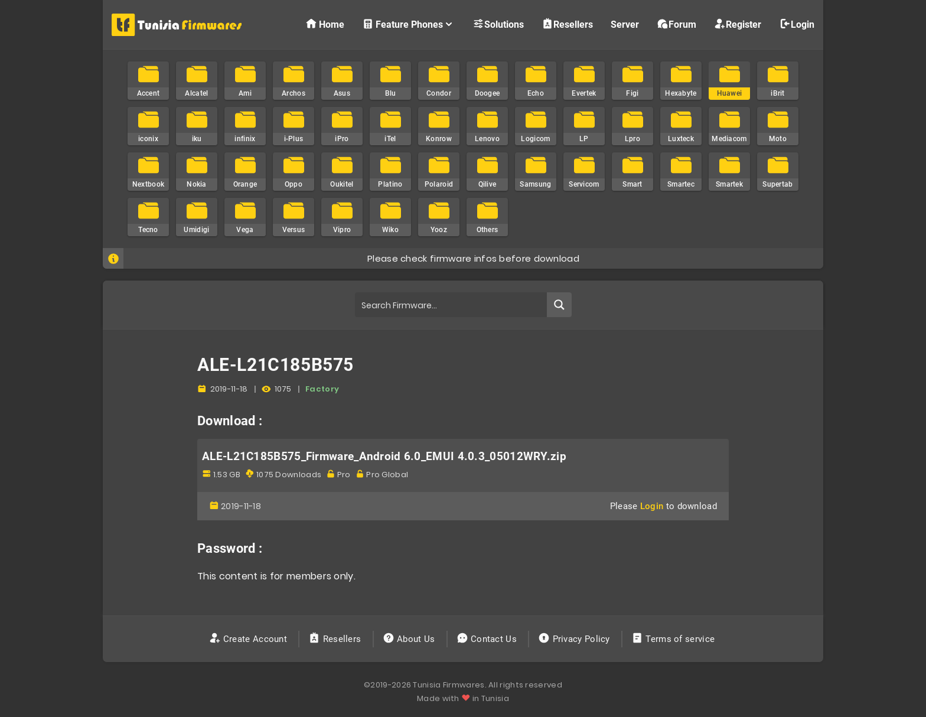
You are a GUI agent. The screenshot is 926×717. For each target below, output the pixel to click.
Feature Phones (408, 24)
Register (737, 24)
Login (796, 24)
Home (324, 24)
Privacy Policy (575, 639)
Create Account (249, 639)
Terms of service (674, 639)
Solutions (498, 24)
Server (625, 24)
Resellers (567, 24)
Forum (676, 24)
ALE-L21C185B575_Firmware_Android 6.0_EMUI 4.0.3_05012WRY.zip (384, 456)
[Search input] (451, 305)
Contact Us (488, 639)
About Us (410, 639)
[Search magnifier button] (559, 304)
